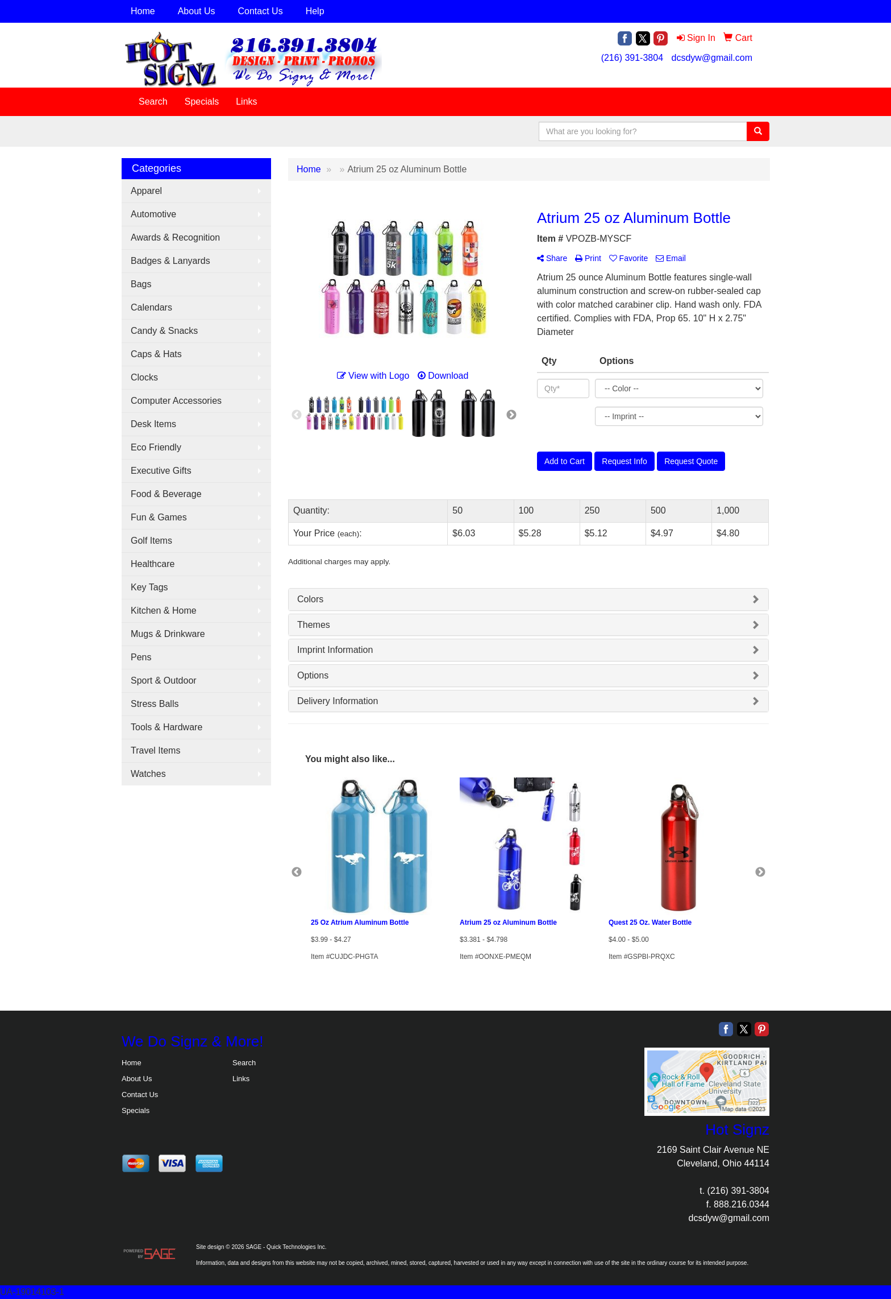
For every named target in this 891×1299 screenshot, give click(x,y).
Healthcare (152, 564)
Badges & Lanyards (170, 261)
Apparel (146, 191)
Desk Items (153, 424)
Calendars (151, 307)
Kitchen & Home (164, 610)
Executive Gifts (161, 470)
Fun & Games (159, 517)
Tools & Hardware (166, 727)
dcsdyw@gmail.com (712, 58)
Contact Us (260, 11)
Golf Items (151, 540)
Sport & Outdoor (164, 680)
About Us (196, 11)
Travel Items (155, 750)
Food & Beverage (166, 494)
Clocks (144, 377)
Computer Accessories (176, 401)
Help (315, 11)
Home (143, 11)
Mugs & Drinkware (168, 634)
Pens (141, 657)
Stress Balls (154, 704)
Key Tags (149, 587)
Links (246, 101)
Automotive (153, 214)
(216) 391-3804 (632, 58)
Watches (148, 774)
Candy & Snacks (164, 331)
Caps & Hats (156, 354)
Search (153, 101)
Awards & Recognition (175, 237)
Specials (202, 101)
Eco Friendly (156, 447)
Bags (141, 284)
